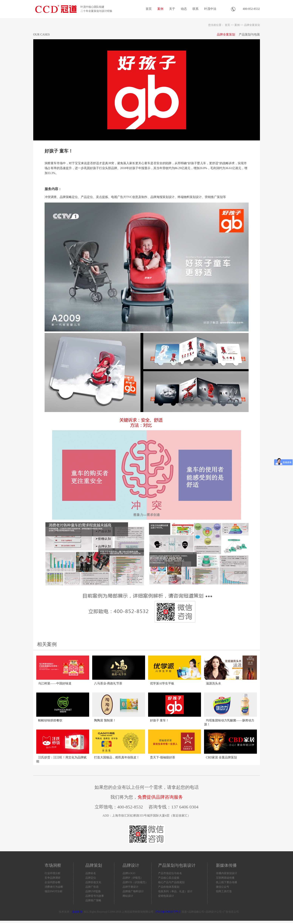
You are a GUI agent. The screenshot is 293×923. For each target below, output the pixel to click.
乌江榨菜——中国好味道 (54, 683)
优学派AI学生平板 (162, 683)
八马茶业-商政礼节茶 (108, 683)
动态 (184, 8)
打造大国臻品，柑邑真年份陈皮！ (116, 757)
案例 (160, 8)
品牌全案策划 (252, 25)
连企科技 (77, 911)
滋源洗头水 (213, 683)
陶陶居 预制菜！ (105, 720)
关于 (172, 8)
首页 (149, 8)
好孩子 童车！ (159, 720)
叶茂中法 (210, 8)
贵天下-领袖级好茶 (162, 757)
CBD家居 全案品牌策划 (221, 757)
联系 (195, 8)
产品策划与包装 (249, 34)
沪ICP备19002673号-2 (167, 911)
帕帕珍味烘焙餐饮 (50, 720)
